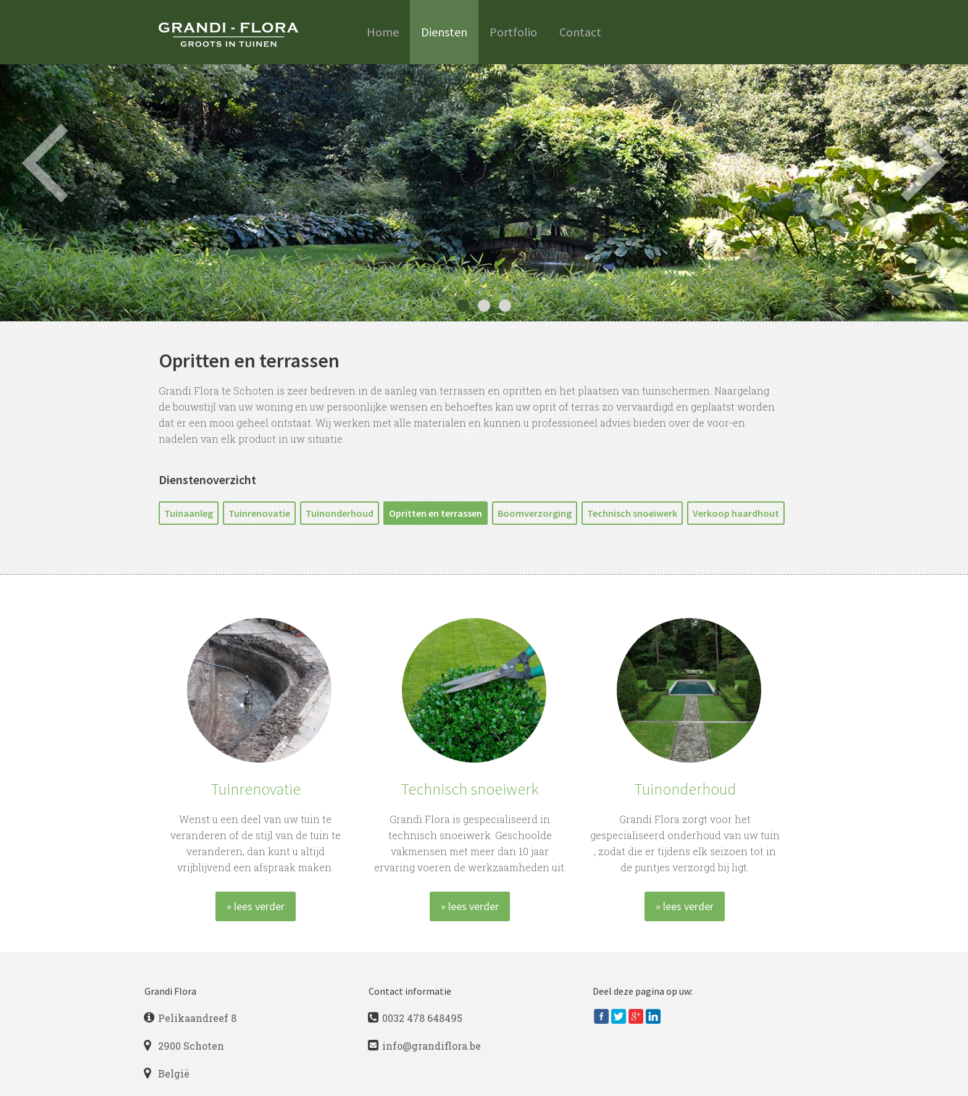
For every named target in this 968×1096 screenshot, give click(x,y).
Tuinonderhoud (339, 513)
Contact (580, 32)
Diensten (444, 32)
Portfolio (513, 32)
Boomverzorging (535, 513)
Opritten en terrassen (435, 513)
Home (383, 32)
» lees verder (256, 906)
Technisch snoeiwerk (632, 513)
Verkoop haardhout (736, 513)
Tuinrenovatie (259, 513)
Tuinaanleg (188, 513)
